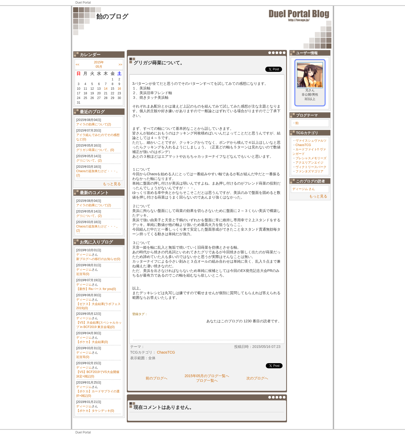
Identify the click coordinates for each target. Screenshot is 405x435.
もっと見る (112, 184)
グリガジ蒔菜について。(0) (95, 150)
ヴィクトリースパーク (310, 167)
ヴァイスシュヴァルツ (310, 140)
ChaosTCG (303, 145)
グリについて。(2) (89, 160)
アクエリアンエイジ (309, 162)
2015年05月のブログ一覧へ (207, 376)
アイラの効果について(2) (93, 124)
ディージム (84, 254)
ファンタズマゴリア (309, 171)
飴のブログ (112, 16)
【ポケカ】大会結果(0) (92, 342)
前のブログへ (156, 378)
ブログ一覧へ (207, 380)
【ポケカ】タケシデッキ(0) (95, 411)
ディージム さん (303, 189)
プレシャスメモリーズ (310, 158)
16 (119, 88)
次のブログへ (257, 378)
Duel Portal (83, 2)
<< (77, 64)
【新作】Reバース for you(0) (96, 289)
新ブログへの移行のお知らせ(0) (98, 259)
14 (105, 88)
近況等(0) (82, 274)
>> (120, 64)
